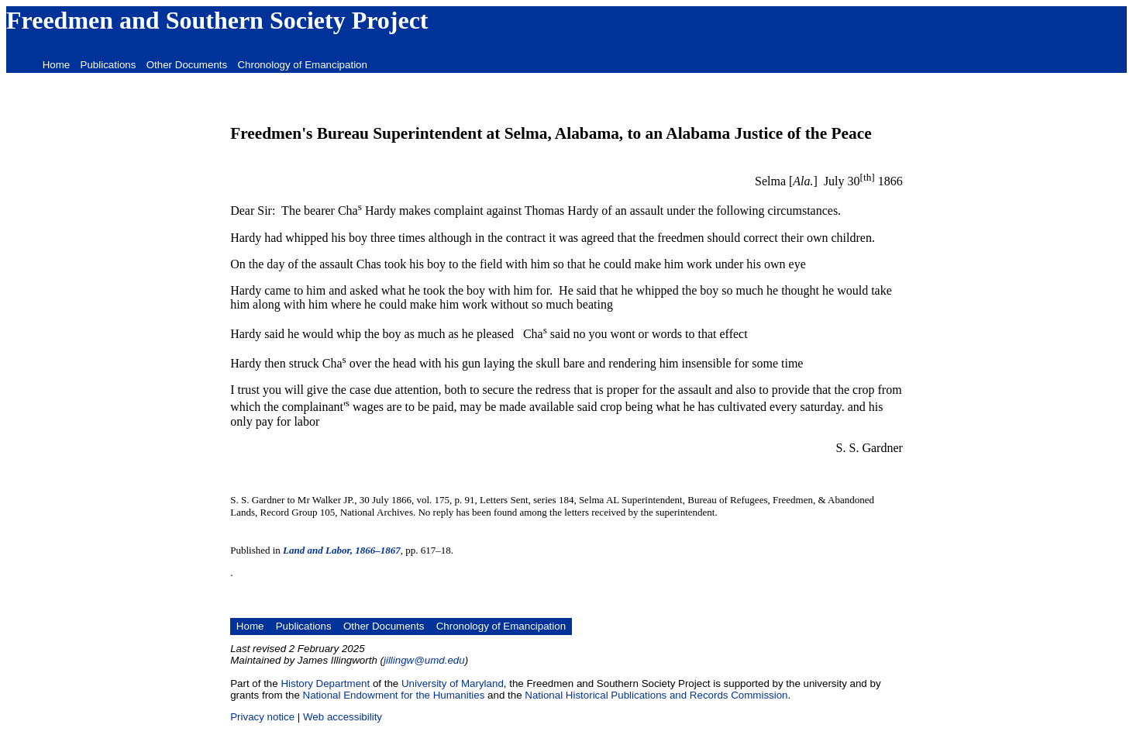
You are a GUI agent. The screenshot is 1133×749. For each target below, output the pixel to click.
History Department (325, 683)
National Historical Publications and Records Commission (656, 695)
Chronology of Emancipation (302, 65)
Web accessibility (342, 717)
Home (57, 65)
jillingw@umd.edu (424, 660)
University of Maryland (452, 683)
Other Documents (186, 65)
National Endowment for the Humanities (394, 695)
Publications (108, 65)
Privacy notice (262, 717)
